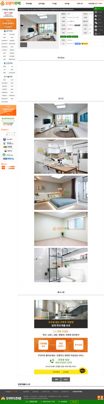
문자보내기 (98, 23)
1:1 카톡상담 (98, 30)
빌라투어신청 (45, 391)
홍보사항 (75, 36)
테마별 (67, 3)
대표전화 (95, 3)
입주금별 (41, 3)
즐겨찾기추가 (98, 26)
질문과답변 (35, 391)
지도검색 (97, 15)
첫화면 (97, 33)
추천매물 (29, 3)
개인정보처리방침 (77, 391)
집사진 (69, 36)
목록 (56, 379)
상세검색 (97, 19)
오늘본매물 (98, 12)
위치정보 (63, 36)
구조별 (54, 3)
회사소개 (55, 391)
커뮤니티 (80, 3)
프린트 (66, 379)
